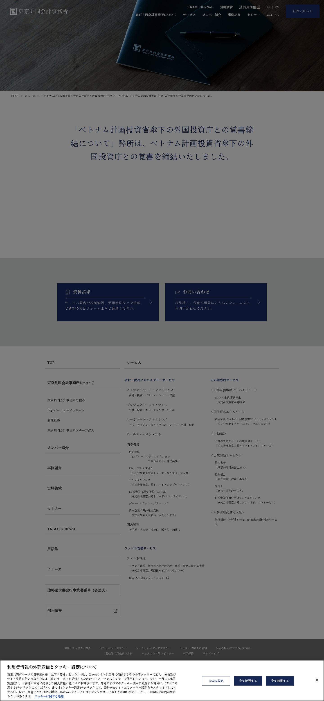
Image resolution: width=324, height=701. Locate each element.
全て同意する (280, 690)
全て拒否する (248, 690)
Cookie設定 (216, 690)
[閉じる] (317, 690)
